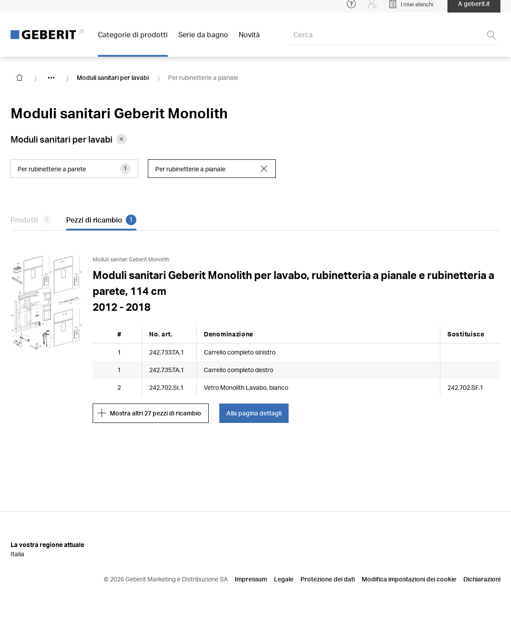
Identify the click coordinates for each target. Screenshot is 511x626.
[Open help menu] (351, 9)
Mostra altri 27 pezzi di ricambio (149, 413)
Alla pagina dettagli (254, 413)
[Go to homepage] (19, 78)
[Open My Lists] (411, 9)
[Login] (372, 9)
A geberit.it (474, 8)
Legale (283, 579)
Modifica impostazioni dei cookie (409, 579)
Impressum (251, 579)
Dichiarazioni (481, 579)
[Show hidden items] (51, 78)
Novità (249, 39)
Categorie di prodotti (133, 39)
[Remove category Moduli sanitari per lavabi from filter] (121, 139)
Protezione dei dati (328, 579)
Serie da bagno (203, 39)
